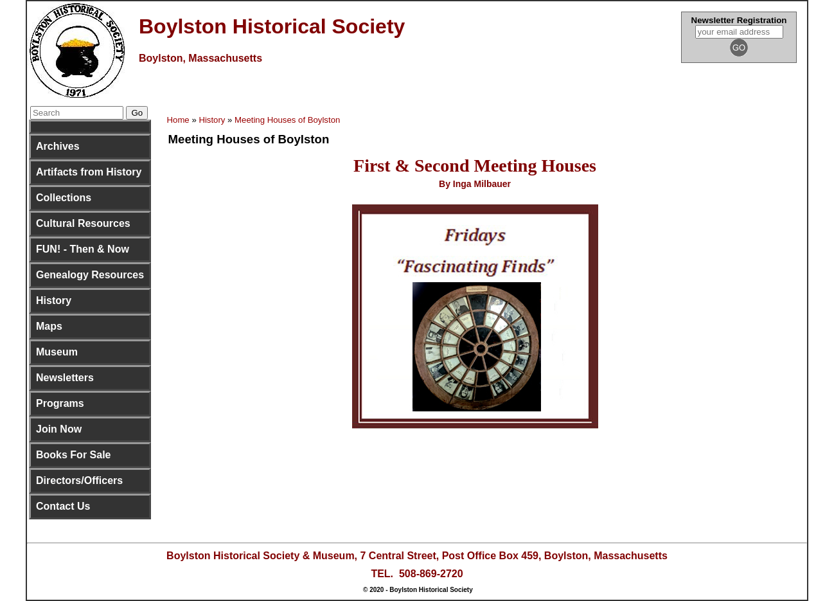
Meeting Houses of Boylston (287, 120)
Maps (49, 326)
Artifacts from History (88, 171)
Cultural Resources (83, 223)
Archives (58, 146)
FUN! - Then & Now (82, 249)
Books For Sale (73, 454)
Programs (60, 403)
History (53, 300)
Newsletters (65, 377)
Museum (57, 351)
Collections (63, 197)
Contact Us (63, 506)
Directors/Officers (79, 480)
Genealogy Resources (90, 274)
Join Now (59, 429)
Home (178, 120)
